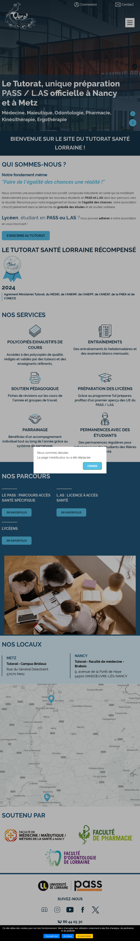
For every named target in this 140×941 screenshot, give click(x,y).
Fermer (92, 466)
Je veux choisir (84, 936)
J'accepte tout (51, 936)
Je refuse (68, 936)
